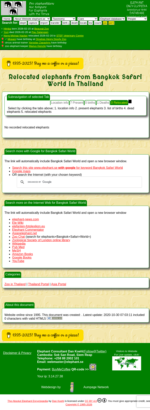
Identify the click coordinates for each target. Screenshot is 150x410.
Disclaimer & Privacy (17, 353)
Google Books (22, 257)
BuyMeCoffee (61, 369)
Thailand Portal (38, 284)
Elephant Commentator (28, 229)
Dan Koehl (58, 401)
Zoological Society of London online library (41, 240)
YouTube (18, 261)
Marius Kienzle (37, 46)
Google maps (21, 171)
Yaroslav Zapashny (40, 42)
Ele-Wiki (18, 222)
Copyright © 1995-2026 (79, 404)
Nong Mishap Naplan (16, 35)
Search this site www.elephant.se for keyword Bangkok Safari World (67, 167)
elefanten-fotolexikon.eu (28, 226)
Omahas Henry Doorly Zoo (51, 39)
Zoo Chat (18, 236)
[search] (79, 182)
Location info (59, 102)
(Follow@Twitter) (94, 351)
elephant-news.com (25, 219)
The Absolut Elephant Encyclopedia (28, 401)
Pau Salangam (40, 32)
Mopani (12, 39)
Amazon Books (22, 254)
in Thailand (15, 284)
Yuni (5, 32)
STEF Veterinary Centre (69, 35)
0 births (90, 102)
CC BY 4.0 (96, 400)
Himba (7, 28)
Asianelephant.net (24, 233)
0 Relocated (119, 102)
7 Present (76, 102)
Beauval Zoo (41, 28)
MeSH (16, 250)
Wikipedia (18, 243)
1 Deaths (103, 102)
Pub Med (18, 247)
